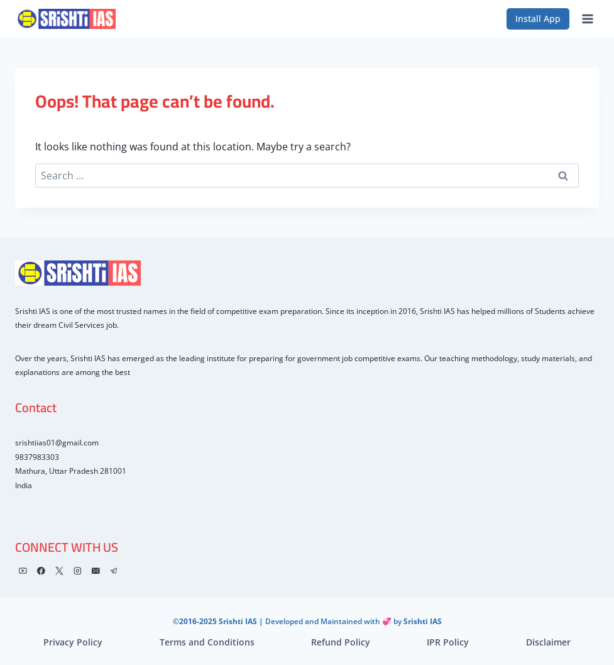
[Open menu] (587, 18)
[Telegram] (114, 571)
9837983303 (37, 457)
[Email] (96, 571)
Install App (538, 19)
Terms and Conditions (207, 642)
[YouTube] (23, 571)
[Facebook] (41, 571)
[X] (59, 571)
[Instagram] (77, 571)
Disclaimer (548, 642)
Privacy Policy (72, 642)
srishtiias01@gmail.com (57, 442)
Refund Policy (340, 642)
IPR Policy (448, 642)
